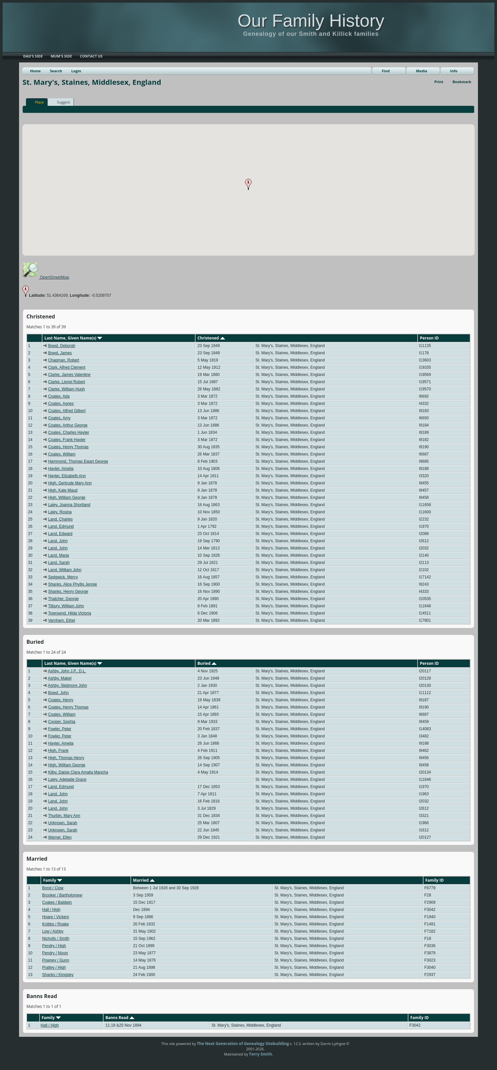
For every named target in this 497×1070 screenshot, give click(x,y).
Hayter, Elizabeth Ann (67, 476)
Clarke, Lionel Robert (66, 382)
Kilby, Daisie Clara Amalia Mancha (78, 772)
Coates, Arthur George (67, 425)
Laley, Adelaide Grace (67, 779)
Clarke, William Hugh (66, 389)
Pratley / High (54, 967)
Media (421, 70)
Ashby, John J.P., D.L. (67, 671)
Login (76, 70)
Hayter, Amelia (60, 468)
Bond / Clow (52, 888)
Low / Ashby (52, 931)
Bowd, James (60, 353)
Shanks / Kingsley (57, 974)
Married (144, 880)
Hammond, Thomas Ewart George (78, 461)
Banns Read (119, 1017)
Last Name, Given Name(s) (73, 338)
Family (52, 880)
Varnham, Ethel (61, 620)
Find (386, 70)
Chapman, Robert (63, 360)
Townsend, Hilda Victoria (69, 613)
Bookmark (461, 81)
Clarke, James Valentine (69, 374)
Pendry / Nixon (55, 953)
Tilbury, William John (66, 606)
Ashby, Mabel (60, 678)
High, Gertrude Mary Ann (70, 483)
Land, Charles (60, 519)
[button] (248, 184)
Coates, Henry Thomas (68, 447)
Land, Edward (60, 533)
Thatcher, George (63, 598)
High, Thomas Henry (66, 758)
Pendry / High (54, 945)
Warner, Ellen (60, 837)
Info (454, 70)
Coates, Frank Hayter (66, 439)
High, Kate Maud (62, 490)
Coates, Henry (60, 700)
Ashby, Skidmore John (67, 685)
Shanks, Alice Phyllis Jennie (72, 584)
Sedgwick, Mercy (63, 577)
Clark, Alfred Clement (66, 367)
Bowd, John (58, 692)
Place (36, 102)
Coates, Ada (58, 396)
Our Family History (310, 20)
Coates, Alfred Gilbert (66, 410)
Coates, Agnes (61, 403)
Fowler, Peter (59, 729)
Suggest (60, 102)
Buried (206, 663)
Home (35, 70)
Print (438, 81)
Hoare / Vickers (55, 917)
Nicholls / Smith (55, 938)
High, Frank (58, 750)
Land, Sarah (58, 562)
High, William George (66, 497)
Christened (211, 338)
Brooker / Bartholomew (62, 895)
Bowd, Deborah (61, 345)
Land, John (57, 541)
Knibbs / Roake (55, 924)
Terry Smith (260, 1054)
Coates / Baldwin (57, 902)
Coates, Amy (59, 418)
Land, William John (64, 570)
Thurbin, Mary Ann (64, 815)
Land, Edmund (61, 526)
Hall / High (51, 909)
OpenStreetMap (45, 277)
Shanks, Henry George (68, 591)
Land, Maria (58, 555)
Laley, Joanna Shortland (69, 504)
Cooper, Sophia (61, 721)
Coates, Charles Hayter (68, 432)
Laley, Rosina (60, 512)
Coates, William (61, 454)
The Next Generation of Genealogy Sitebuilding (243, 1043)
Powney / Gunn (55, 960)
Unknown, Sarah (62, 823)
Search (56, 70)
